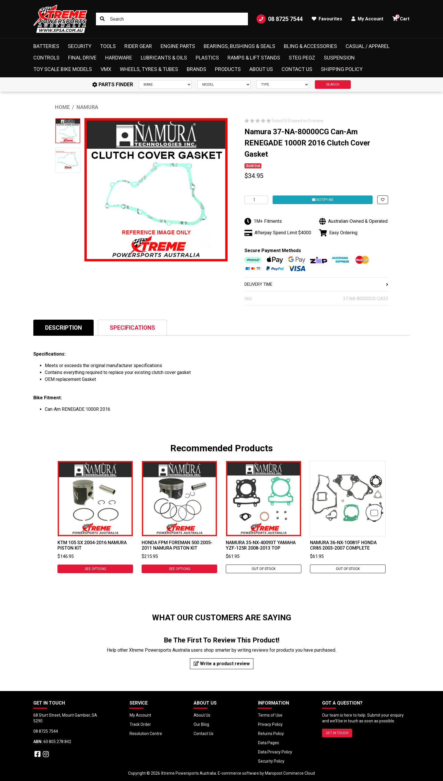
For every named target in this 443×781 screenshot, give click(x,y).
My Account (140, 715)
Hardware (118, 58)
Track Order (140, 724)
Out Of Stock (264, 569)
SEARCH (332, 84)
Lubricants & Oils (164, 58)
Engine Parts (178, 46)
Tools (108, 46)
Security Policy (271, 761)
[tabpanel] (95, 517)
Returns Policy (271, 733)
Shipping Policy (342, 69)
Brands (196, 69)
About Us (261, 69)
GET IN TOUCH (337, 733)
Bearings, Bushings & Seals (239, 46)
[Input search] (172, 19)
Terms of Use (270, 715)
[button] (382, 199)
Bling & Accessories (310, 46)
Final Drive (82, 58)
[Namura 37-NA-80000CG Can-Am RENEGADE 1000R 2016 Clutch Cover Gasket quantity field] (256, 199)
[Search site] (102, 19)
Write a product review (222, 663)
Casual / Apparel (368, 46)
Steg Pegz (302, 58)
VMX (106, 69)
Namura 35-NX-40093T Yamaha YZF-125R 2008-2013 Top (261, 545)
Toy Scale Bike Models (62, 69)
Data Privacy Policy (275, 752)
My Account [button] (367, 19)
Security (79, 46)
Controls (46, 58)
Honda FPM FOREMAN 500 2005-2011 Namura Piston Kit (177, 545)
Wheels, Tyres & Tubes (149, 69)
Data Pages (268, 742)
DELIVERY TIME (316, 284)
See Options (95, 569)
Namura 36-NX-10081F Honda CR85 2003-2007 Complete (343, 545)
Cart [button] (400, 18)
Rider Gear (138, 46)
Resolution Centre (146, 733)
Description (63, 327)
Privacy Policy (270, 724)
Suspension (339, 58)
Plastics (207, 58)
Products (228, 69)
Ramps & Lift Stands (254, 58)
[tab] (63, 327)
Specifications (132, 327)
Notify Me (323, 200)
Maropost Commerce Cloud (290, 773)
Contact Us (297, 69)
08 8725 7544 (280, 19)
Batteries (46, 46)
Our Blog (201, 724)
